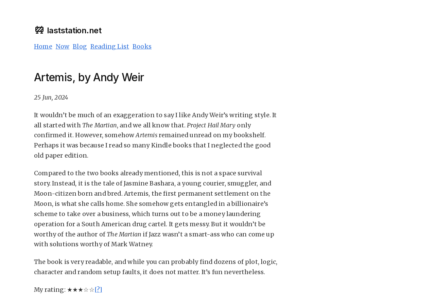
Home (43, 46)
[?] (98, 290)
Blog (80, 46)
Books (142, 46)
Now (63, 46)
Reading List (109, 46)
